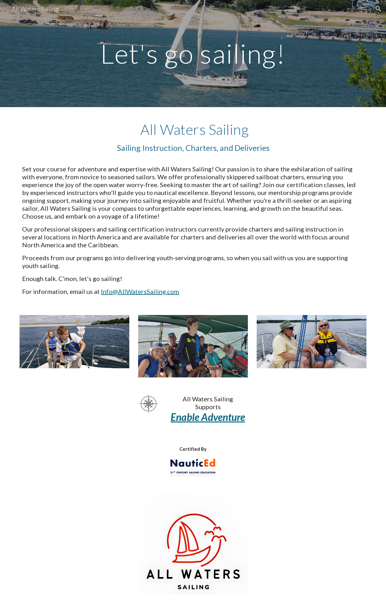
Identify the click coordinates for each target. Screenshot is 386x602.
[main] (193, 53)
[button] (378, 8)
